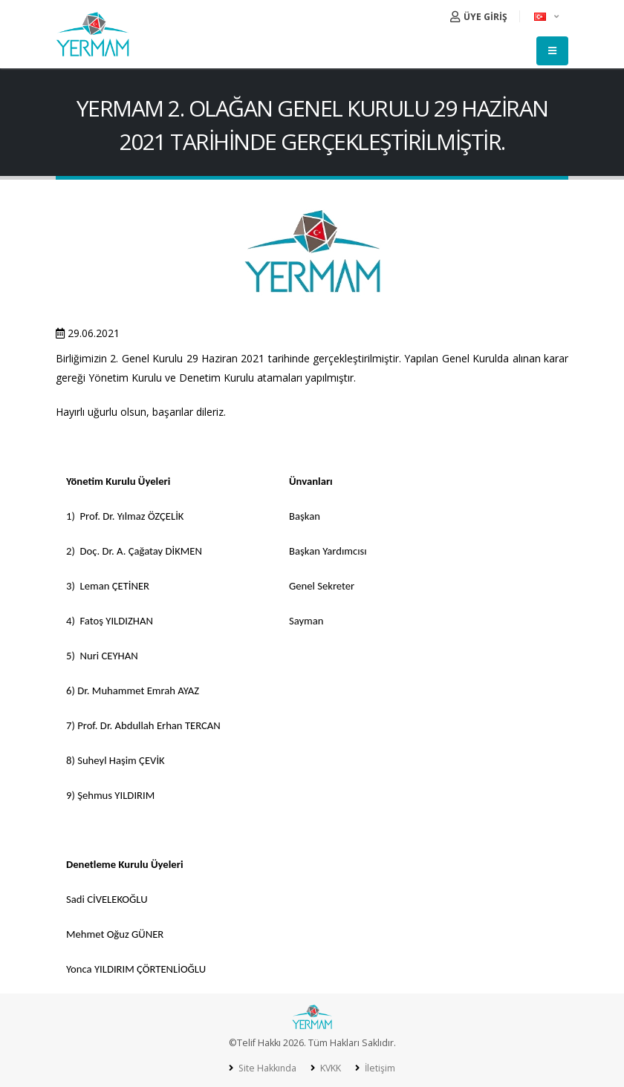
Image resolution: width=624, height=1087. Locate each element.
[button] (547, 16)
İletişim (380, 1068)
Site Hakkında (265, 1068)
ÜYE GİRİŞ (478, 16)
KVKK (330, 1068)
